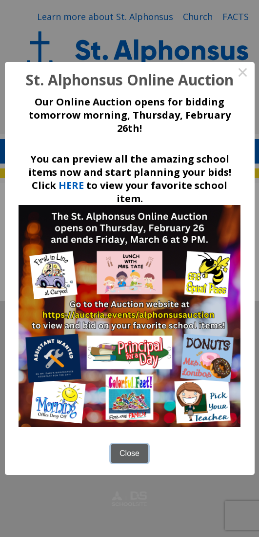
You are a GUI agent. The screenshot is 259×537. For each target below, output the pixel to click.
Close (129, 453)
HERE (71, 185)
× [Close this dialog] (243, 73)
